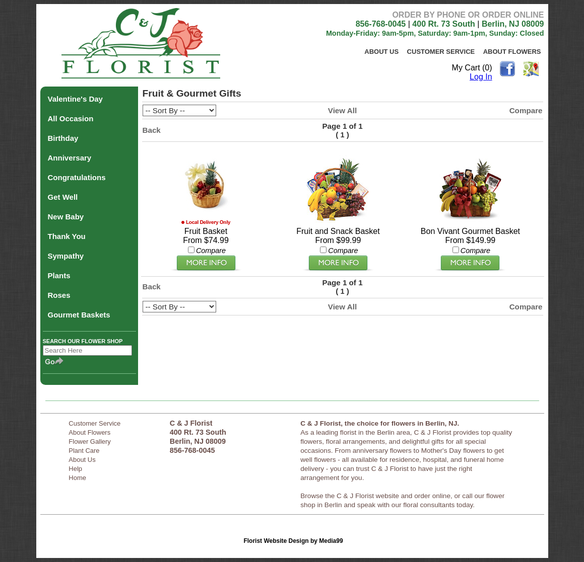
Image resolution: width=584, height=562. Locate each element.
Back (152, 130)
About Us (381, 51)
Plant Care (84, 450)
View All (342, 110)
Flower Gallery (90, 441)
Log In (481, 76)
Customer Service (441, 51)
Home (77, 477)
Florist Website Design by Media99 (293, 540)
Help (75, 468)
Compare (526, 110)
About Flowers (512, 51)
